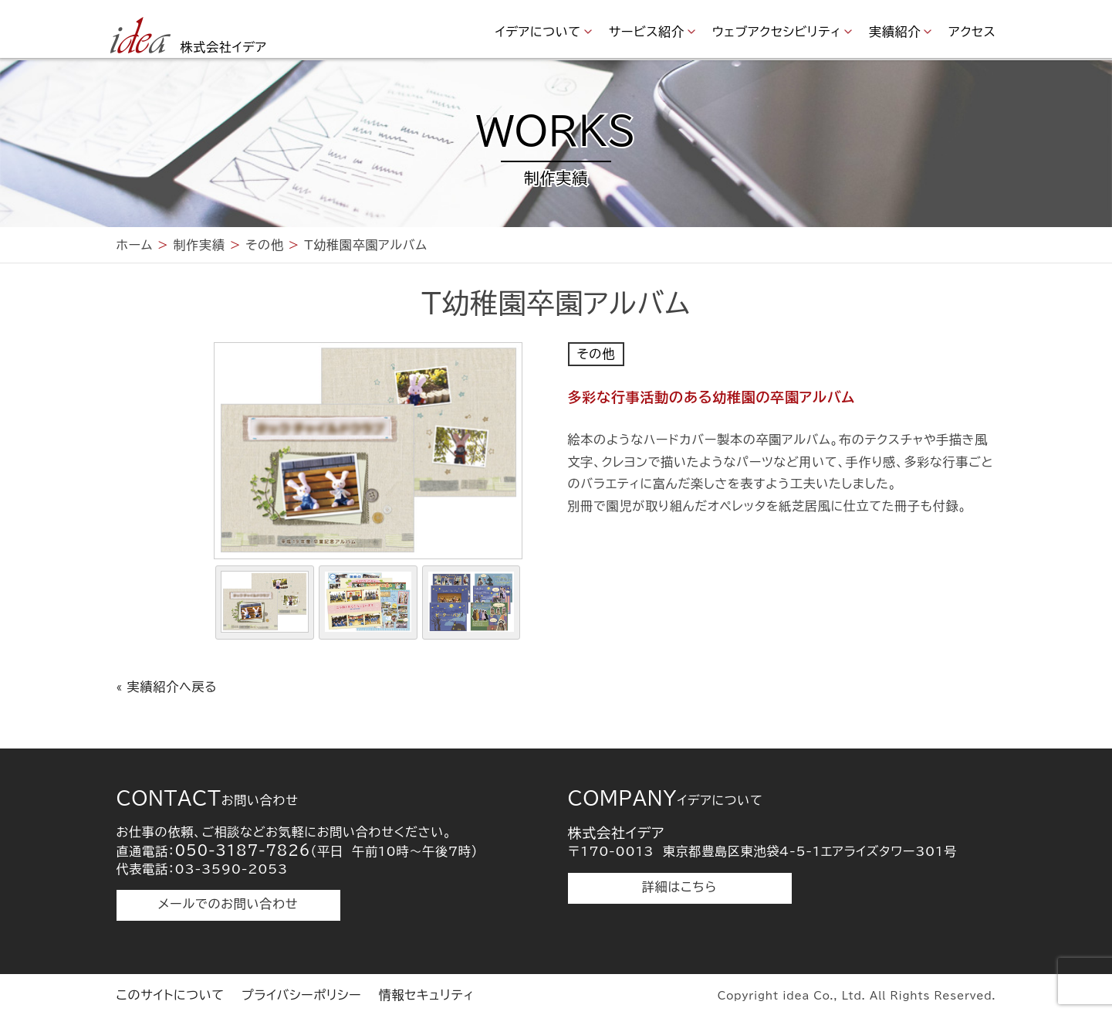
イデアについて (538, 31)
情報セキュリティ (427, 995)
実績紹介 (895, 31)
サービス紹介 (646, 31)
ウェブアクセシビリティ (776, 31)
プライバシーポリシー (302, 995)
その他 (596, 354)
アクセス (971, 31)
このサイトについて (171, 995)
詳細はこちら (679, 887)
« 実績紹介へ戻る (167, 687)
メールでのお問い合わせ (228, 904)
